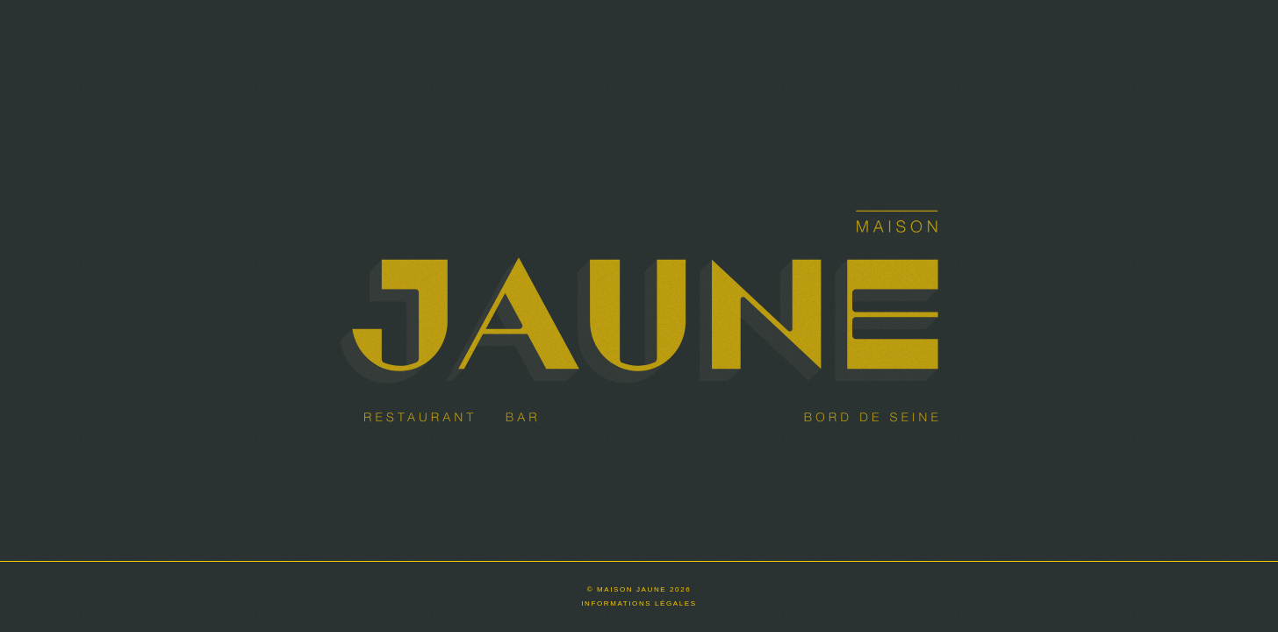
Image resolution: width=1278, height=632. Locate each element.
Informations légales (638, 603)
